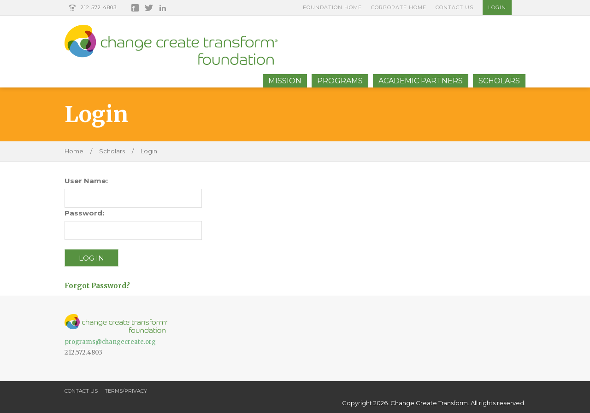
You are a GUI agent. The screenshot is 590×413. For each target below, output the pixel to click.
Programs (340, 80)
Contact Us (454, 7)
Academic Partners (420, 80)
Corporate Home (398, 7)
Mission (284, 80)
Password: (84, 213)
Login (497, 7)
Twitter (148, 7)
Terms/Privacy (126, 391)
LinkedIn (162, 7)
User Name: (86, 180)
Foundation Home (332, 7)
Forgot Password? (97, 285)
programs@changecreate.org (110, 342)
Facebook (135, 7)
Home (74, 151)
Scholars (499, 80)
